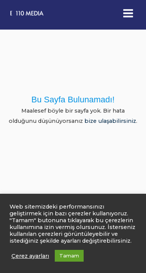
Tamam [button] (69, 256)
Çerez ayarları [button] (30, 256)
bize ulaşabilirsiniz (110, 121)
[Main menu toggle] (128, 13)
